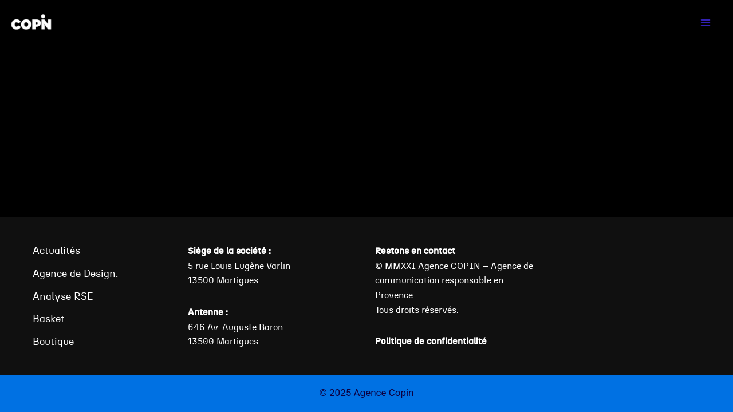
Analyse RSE (63, 296)
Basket (49, 318)
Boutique (53, 341)
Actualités (56, 250)
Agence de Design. (75, 273)
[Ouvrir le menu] (705, 22)
